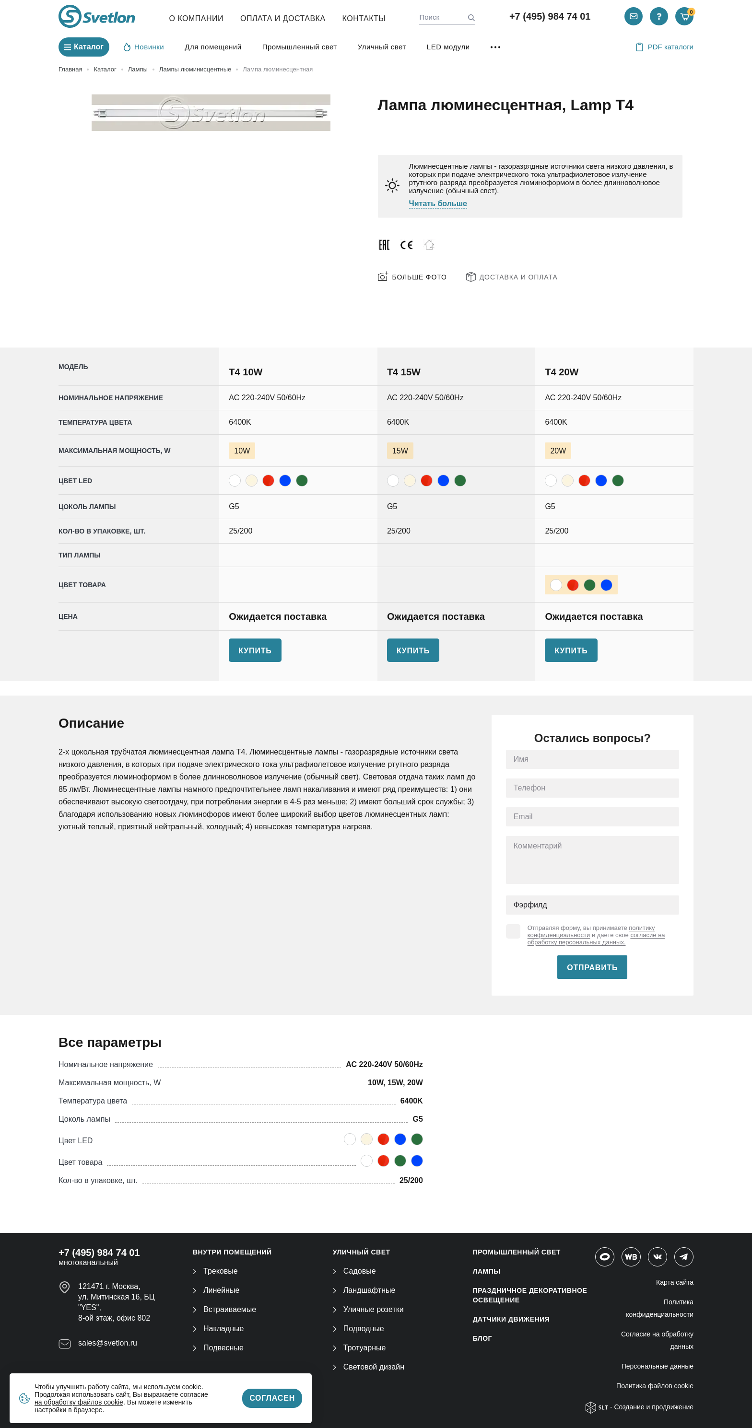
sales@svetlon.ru (107, 1343)
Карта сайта (674, 1282)
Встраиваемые (224, 1309)
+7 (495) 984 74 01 (550, 16)
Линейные (216, 1290)
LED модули (448, 47)
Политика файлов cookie (654, 1386)
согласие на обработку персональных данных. (596, 938)
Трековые (215, 1271)
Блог (482, 1338)
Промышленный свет (299, 47)
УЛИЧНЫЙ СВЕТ (361, 1252)
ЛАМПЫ (487, 1271)
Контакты (364, 18)
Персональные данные (657, 1366)
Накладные (218, 1328)
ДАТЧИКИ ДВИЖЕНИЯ (511, 1319)
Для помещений (213, 47)
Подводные (358, 1328)
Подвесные (218, 1348)
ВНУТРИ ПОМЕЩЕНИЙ (232, 1252)
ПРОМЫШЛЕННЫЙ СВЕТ (517, 1252)
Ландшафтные (364, 1290)
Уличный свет (382, 47)
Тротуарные (359, 1348)
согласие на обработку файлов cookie (121, 1398)
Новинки (144, 46)
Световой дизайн (368, 1367)
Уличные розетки (368, 1309)
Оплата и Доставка (283, 18)
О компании (196, 18)
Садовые (354, 1271)
